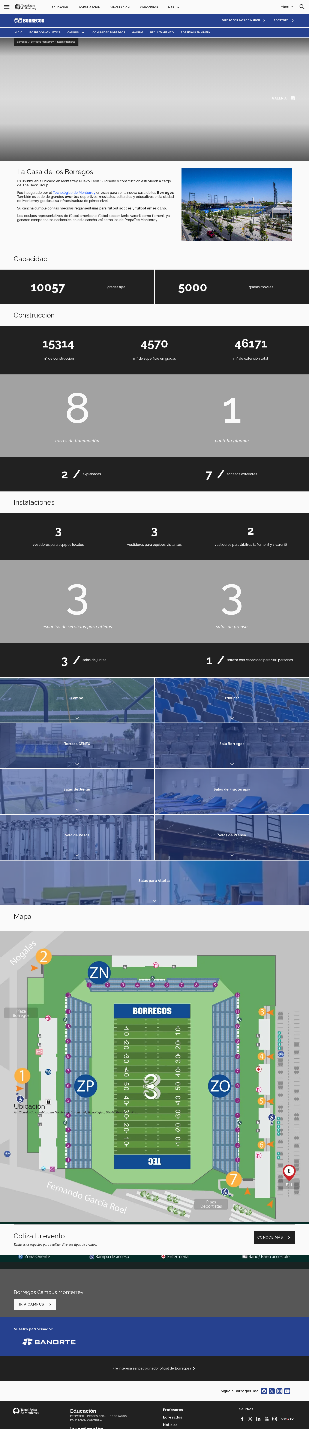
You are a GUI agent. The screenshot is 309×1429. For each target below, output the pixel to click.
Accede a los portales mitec (45, 1359)
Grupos (75, 1297)
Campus (73, 32)
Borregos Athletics (44, 32)
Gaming (137, 32)
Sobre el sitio (198, 1421)
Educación (60, 7)
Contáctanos (30, 1353)
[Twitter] (250, 1281)
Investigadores (97, 1297)
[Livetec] (287, 1282)
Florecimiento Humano (111, 1311)
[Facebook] (242, 1281)
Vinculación (120, 7)
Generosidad (80, 1311)
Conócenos (149, 7)
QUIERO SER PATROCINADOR (241, 20)
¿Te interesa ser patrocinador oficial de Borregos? (154, 1231)
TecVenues (96, 1334)
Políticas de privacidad (137, 1421)
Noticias (170, 1288)
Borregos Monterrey (42, 41)
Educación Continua (86, 1283)
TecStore (77, 1334)
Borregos (22, 41)
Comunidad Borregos (108, 32)
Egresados (172, 1280)
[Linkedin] (258, 1281)
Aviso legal (109, 1421)
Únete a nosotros (179, 1295)
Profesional (96, 1279)
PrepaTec (77, 1279)
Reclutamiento (162, 32)
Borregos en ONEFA (195, 32)
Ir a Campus (36, 1167)
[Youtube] (266, 1281)
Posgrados (118, 1279)
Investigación (89, 7)
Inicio (18, 32)
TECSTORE (281, 20)
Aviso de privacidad (171, 1421)
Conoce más (274, 1100)
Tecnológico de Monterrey (74, 193)
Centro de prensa (121, 1334)
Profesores (173, 1273)
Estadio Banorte (66, 41)
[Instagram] (274, 1281)
